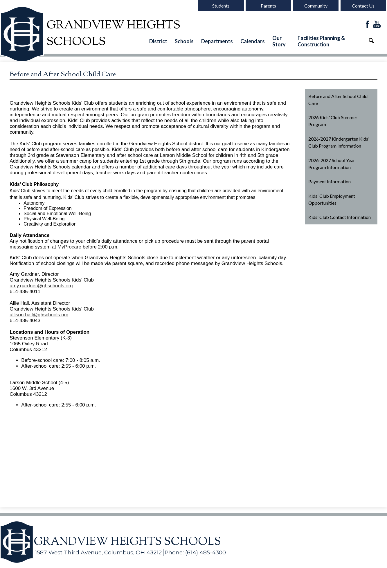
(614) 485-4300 (205, 552)
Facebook (367, 25)
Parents (268, 5)
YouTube (376, 25)
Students (221, 5)
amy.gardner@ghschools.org (41, 285)
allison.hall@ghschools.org (39, 314)
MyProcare (69, 247)
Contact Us (363, 5)
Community (315, 5)
